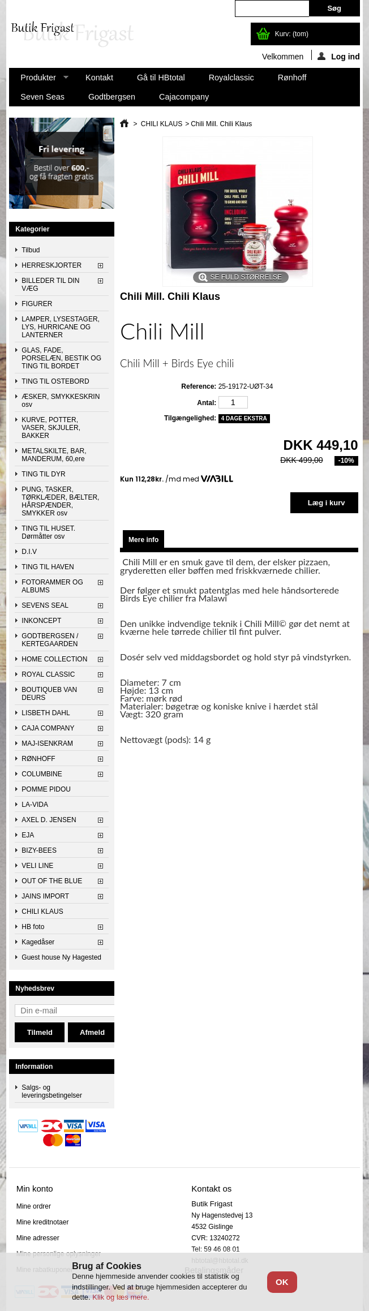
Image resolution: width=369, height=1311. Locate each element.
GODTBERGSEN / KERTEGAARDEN (50, 640)
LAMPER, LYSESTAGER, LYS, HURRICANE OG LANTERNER (61, 327)
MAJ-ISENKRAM (47, 743)
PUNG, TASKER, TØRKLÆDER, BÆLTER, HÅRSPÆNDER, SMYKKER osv (60, 501)
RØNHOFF (38, 759)
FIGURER (37, 304)
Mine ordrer (33, 1206)
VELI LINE (37, 866)
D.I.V (29, 552)
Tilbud (31, 250)
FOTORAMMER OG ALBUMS (52, 586)
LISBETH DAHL (46, 713)
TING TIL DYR (43, 474)
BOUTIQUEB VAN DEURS (49, 694)
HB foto (33, 927)
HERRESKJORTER (51, 265)
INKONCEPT (41, 621)
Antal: (206, 403)
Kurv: (291, 34)
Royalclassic (231, 77)
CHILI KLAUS (42, 911)
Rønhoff (292, 77)
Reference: (198, 386)
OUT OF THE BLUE (52, 881)
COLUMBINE (42, 774)
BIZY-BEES (39, 850)
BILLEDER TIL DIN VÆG (50, 285)
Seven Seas (42, 96)
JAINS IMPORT (45, 896)
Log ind (338, 56)
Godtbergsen (111, 96)
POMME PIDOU (46, 789)
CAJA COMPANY (48, 728)
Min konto (34, 1188)
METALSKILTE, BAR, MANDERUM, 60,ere (54, 455)
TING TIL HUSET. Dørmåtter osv (48, 532)
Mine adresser (37, 1238)
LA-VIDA (35, 805)
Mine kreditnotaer (42, 1222)
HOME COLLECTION (54, 659)
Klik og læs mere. (120, 1297)
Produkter (38, 80)
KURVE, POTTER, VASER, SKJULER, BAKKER (51, 428)
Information (34, 1067)
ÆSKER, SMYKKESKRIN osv (61, 401)
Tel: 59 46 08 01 (215, 1249)
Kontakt (99, 77)
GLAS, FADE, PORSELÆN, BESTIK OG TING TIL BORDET (61, 358)
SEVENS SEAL (45, 605)
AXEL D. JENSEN (49, 820)
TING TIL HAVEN (48, 567)
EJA (28, 835)
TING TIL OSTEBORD (55, 381)
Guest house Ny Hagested (61, 957)
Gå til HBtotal (161, 77)
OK (282, 1282)
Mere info (143, 540)
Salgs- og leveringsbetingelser (52, 1091)
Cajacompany (184, 96)
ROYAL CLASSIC (48, 674)
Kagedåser (38, 942)
